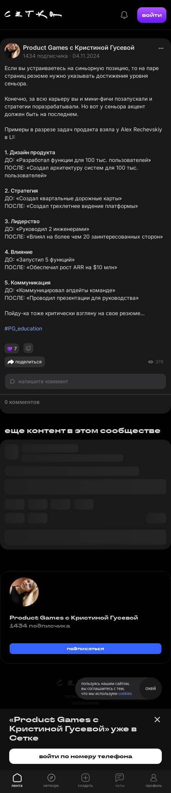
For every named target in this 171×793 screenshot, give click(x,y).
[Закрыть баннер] (157, 719)
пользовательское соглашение (86, 699)
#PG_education (23, 328)
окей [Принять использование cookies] (150, 688)
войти (152, 15)
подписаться (85, 648)
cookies (125, 693)
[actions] (161, 48)
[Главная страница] (33, 15)
